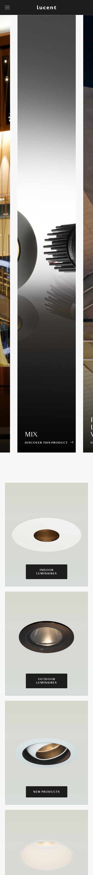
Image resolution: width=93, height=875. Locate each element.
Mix (31, 434)
